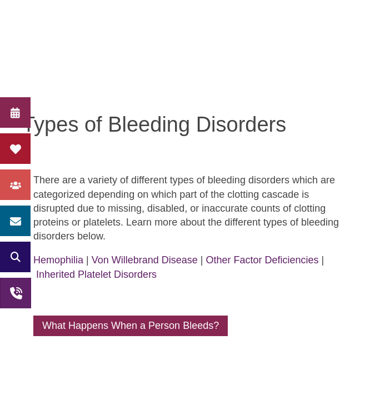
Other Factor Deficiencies (262, 260)
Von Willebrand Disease (145, 260)
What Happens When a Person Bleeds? (130, 325)
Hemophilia (58, 260)
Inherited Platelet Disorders (96, 274)
